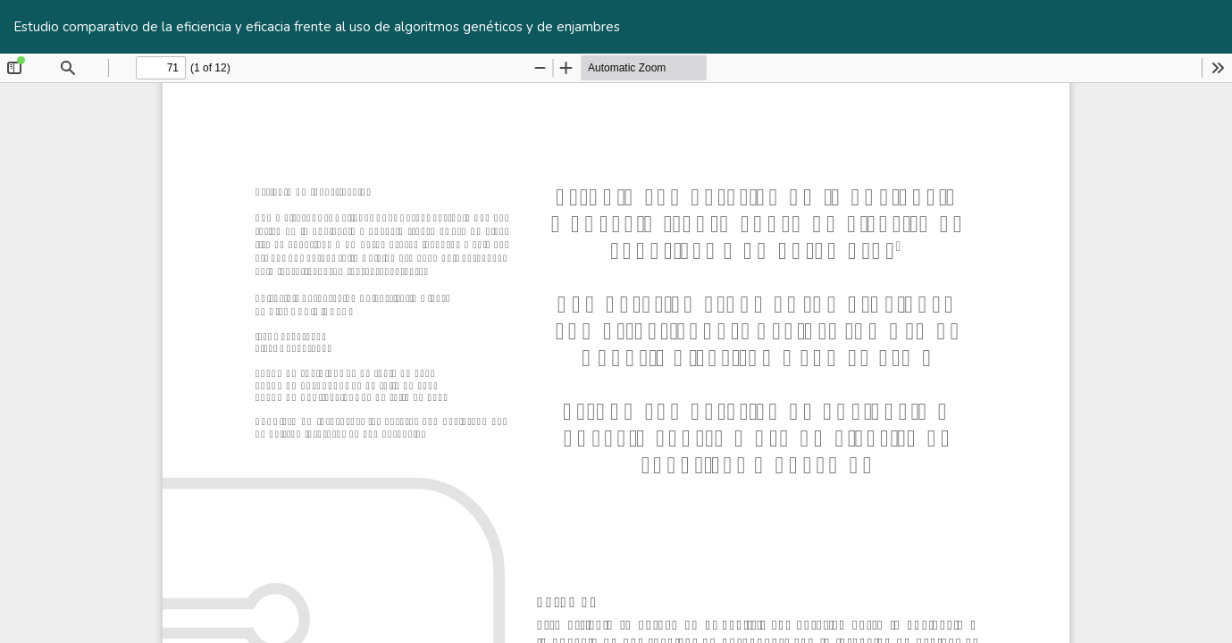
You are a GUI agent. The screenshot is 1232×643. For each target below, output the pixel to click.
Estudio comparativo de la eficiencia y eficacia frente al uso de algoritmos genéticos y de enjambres (316, 27)
